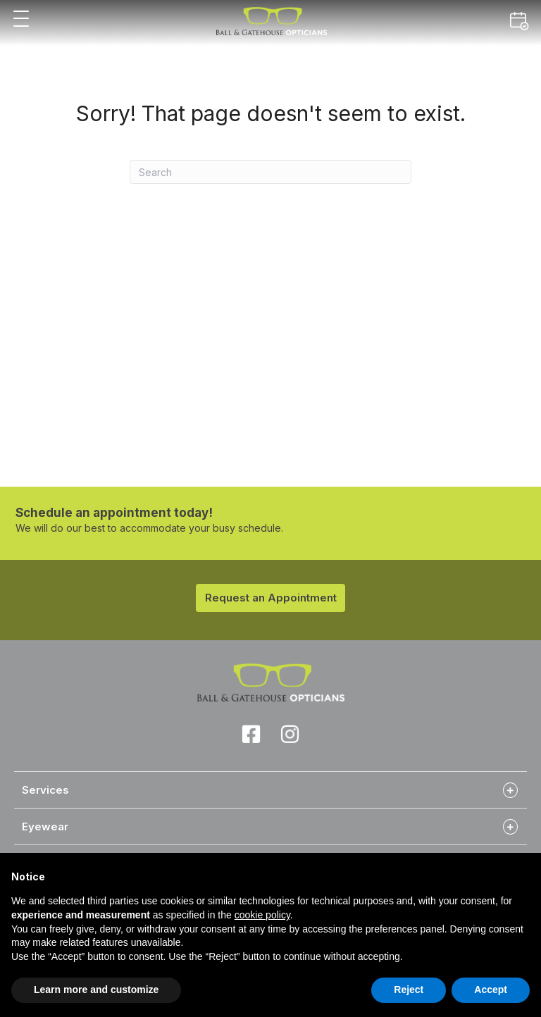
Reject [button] (408, 989)
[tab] (270, 789)
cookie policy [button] (262, 915)
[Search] (270, 172)
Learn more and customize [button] (96, 989)
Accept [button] (490, 989)
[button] (21, 19)
